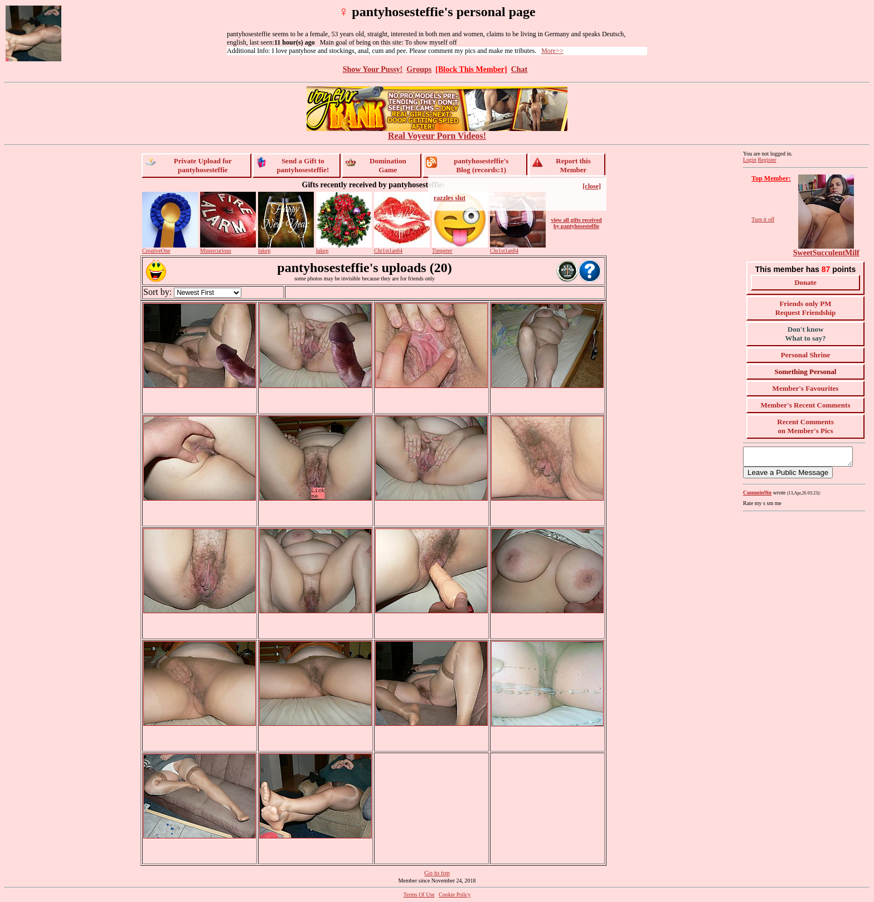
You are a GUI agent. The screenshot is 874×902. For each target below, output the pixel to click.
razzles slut (449, 198)
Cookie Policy (454, 894)
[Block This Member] (471, 69)
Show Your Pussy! (373, 69)
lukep (264, 251)
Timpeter (442, 251)
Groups (418, 69)
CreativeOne (156, 251)
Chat (519, 69)
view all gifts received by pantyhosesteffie (576, 223)
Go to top (436, 873)
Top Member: (771, 178)
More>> (552, 51)
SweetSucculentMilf (826, 253)
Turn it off (762, 219)
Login (749, 160)
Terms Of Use (419, 894)
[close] (591, 186)
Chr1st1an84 (388, 251)
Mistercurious (215, 251)
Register (767, 160)
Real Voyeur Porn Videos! (437, 131)
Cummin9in (757, 496)
